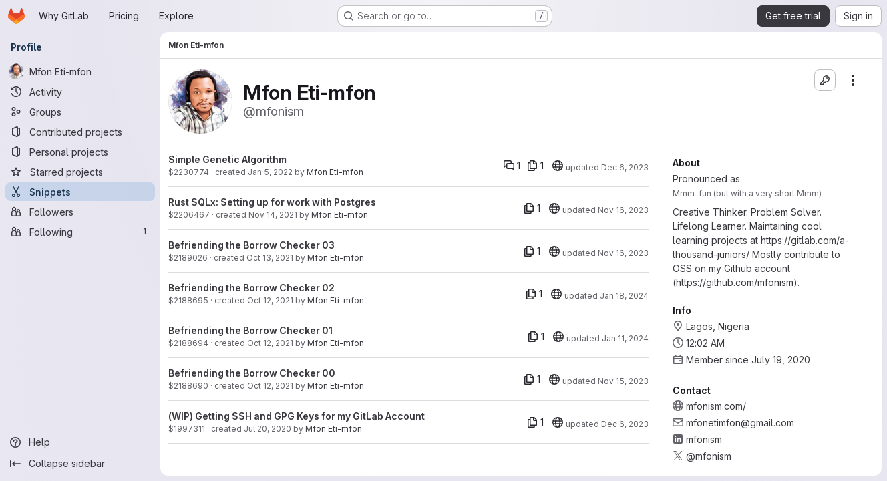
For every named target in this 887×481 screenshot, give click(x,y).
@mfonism (708, 456)
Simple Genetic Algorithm (227, 159)
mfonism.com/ (716, 406)
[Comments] (512, 166)
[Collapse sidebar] (80, 463)
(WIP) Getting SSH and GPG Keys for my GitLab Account (296, 416)
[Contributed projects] (80, 131)
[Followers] (80, 211)
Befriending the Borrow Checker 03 (251, 245)
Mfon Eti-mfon (335, 172)
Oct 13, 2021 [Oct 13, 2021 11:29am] (269, 258)
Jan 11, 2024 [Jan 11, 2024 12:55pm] (625, 338)
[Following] (80, 231)
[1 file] (535, 166)
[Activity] (80, 91)
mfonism (704, 439)
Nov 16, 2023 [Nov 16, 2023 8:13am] (623, 210)
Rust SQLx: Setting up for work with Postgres (272, 202)
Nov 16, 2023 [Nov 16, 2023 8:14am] (623, 253)
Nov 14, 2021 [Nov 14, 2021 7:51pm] (272, 215)
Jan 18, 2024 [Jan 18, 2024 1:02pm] (624, 296)
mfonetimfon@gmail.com (740, 422)
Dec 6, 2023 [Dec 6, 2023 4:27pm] (625, 424)
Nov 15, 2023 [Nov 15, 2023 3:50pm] (623, 381)
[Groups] (80, 111)
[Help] (80, 442)
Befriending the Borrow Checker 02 (251, 287)
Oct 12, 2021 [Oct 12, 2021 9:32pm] (270, 300)
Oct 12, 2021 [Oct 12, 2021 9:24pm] (270, 343)
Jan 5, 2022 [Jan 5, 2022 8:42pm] (270, 172)
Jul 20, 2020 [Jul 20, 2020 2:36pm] (267, 429)
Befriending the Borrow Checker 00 (251, 373)
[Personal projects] (80, 151)
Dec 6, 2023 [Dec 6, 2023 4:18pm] (625, 167)
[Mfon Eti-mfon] (80, 71)
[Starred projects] (80, 171)
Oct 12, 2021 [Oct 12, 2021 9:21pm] (270, 386)
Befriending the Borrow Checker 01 (250, 330)
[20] (558, 166)
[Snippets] (80, 191)
